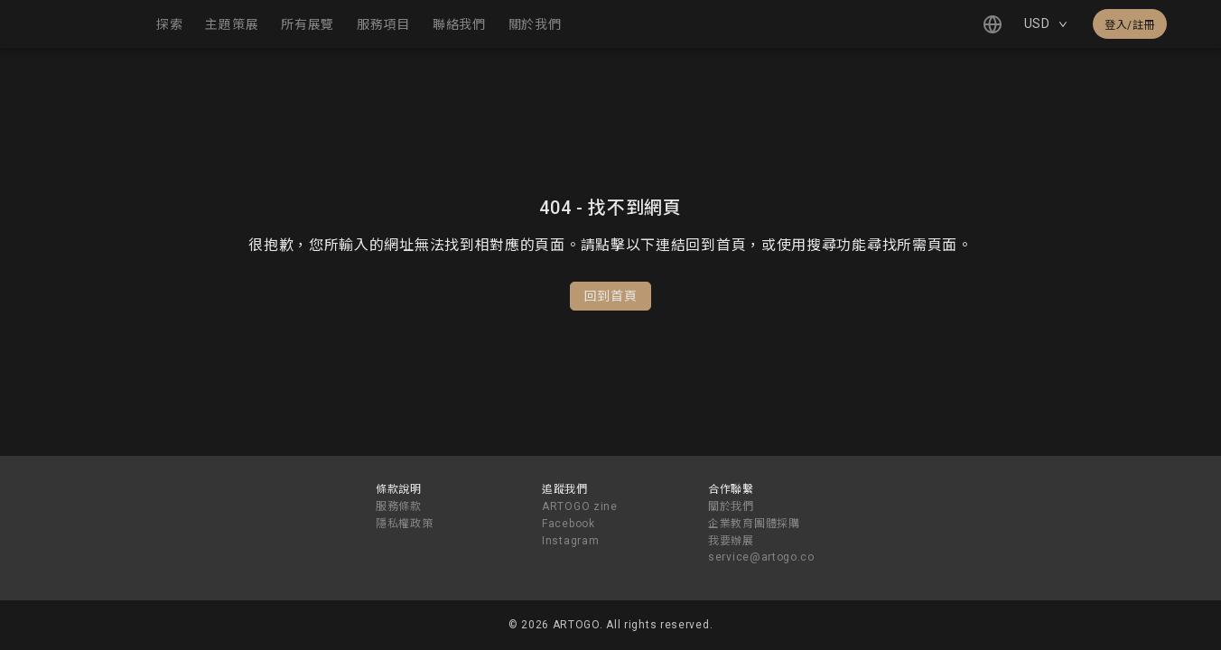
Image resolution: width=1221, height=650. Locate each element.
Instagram (570, 540)
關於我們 (731, 506)
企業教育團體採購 (754, 523)
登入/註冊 (1129, 25)
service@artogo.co (761, 557)
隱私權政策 (404, 523)
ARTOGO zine (580, 506)
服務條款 (399, 506)
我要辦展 (731, 540)
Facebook (568, 523)
